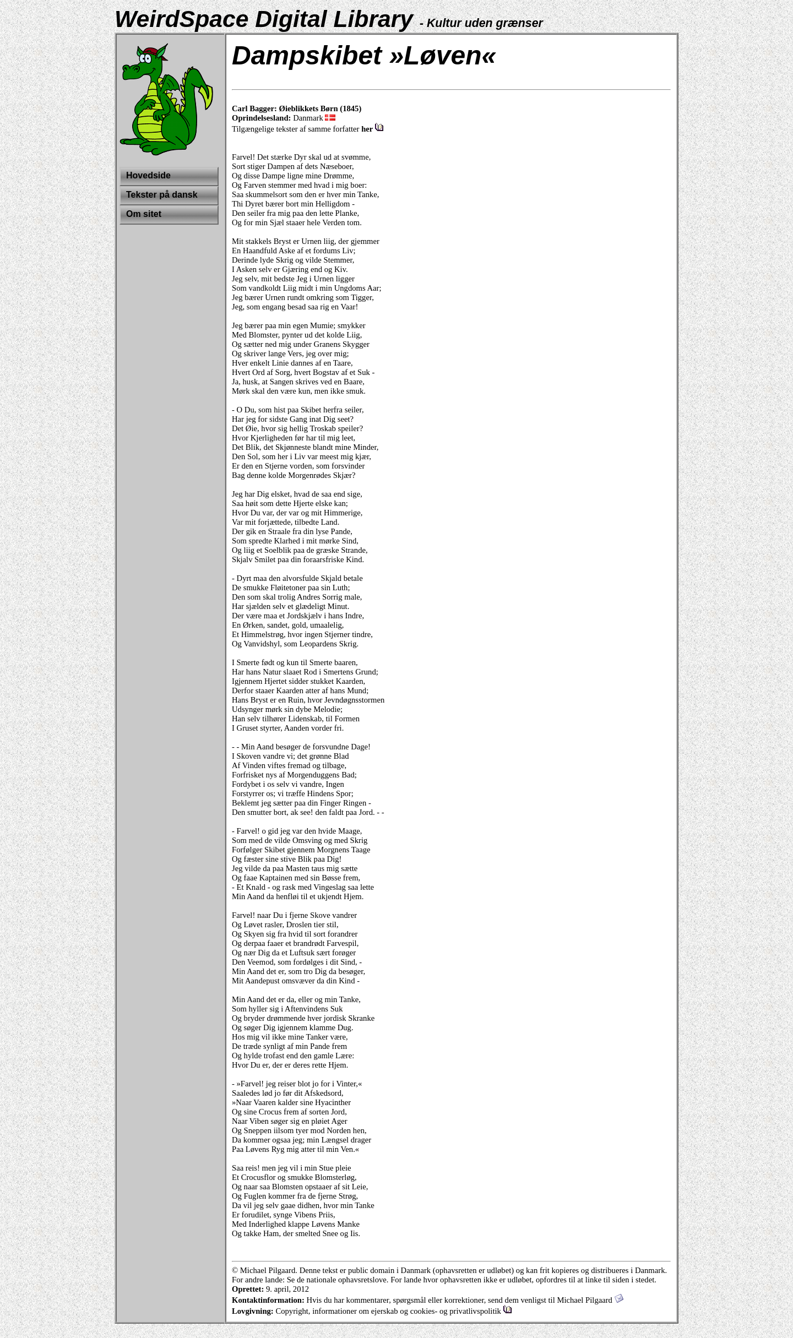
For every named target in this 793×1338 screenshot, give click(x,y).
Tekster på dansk (162, 194)
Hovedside (148, 175)
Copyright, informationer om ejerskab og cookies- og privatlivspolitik (393, 1311)
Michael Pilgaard (590, 1300)
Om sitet (143, 214)
